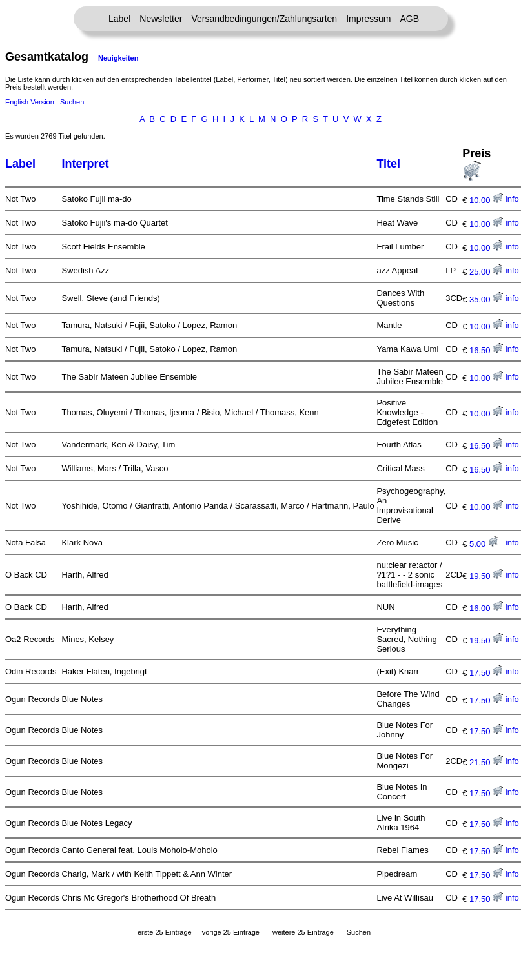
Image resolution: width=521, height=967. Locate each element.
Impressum (368, 19)
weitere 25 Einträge (303, 932)
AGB (409, 19)
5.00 (483, 544)
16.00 (486, 608)
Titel (388, 163)
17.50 (486, 673)
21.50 (486, 762)
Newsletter (160, 19)
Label (119, 19)
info (512, 199)
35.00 (486, 299)
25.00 (486, 272)
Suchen (72, 102)
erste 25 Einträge (165, 932)
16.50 (486, 350)
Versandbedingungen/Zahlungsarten (264, 19)
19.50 (486, 576)
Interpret (84, 163)
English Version (29, 102)
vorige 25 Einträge (231, 932)
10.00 (486, 200)
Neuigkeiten (118, 58)
